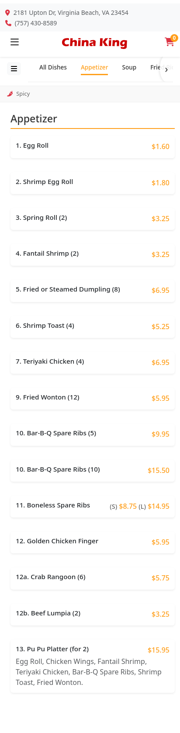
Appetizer (94, 67)
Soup (129, 67)
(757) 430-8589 (36, 23)
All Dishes (53, 67)
